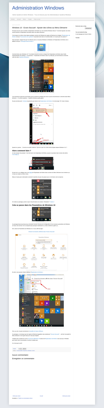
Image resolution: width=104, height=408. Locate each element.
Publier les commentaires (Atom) (25, 398)
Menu (24, 19)
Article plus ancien (66, 396)
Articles (13, 19)
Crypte (30, 19)
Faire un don (37, 19)
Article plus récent (16, 396)
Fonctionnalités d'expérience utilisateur (24, 350)
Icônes (33, 350)
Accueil (19, 19)
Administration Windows (38, 8)
